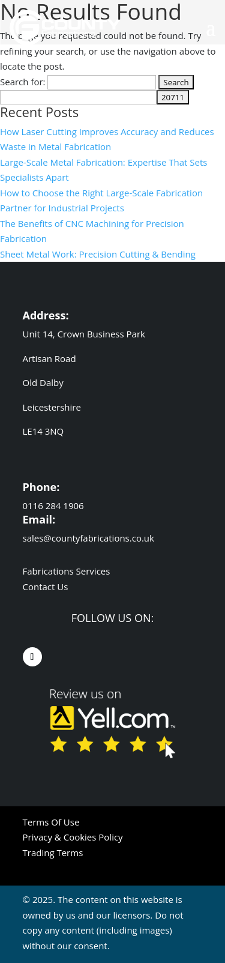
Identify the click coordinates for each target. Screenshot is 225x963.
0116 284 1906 (54, 506)
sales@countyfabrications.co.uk (88, 538)
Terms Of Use (51, 822)
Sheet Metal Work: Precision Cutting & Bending (98, 254)
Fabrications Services (66, 571)
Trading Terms (53, 853)
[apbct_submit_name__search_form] (173, 97)
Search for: (23, 82)
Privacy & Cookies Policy (73, 837)
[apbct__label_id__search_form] (78, 97)
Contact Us (45, 587)
